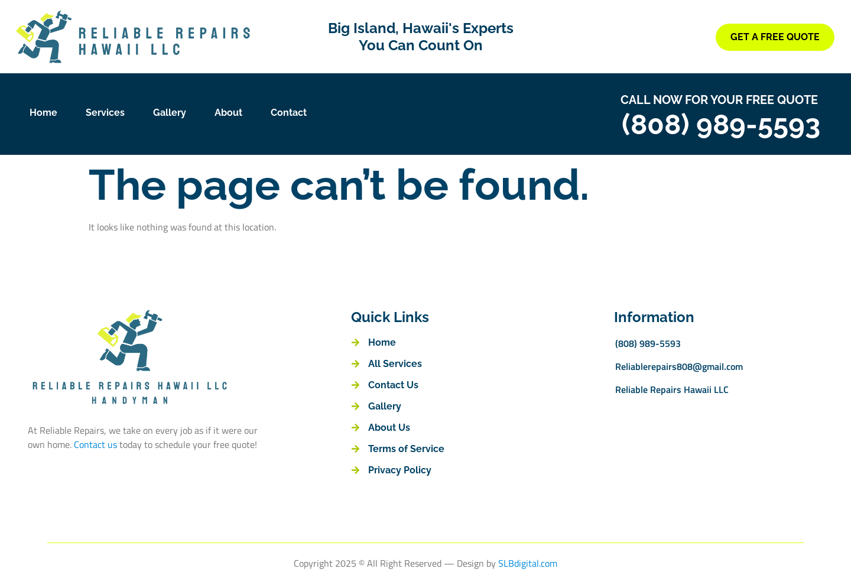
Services (105, 112)
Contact (289, 112)
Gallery (169, 112)
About (228, 112)
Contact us (95, 444)
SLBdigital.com (527, 563)
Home (43, 112)
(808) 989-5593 (721, 124)
